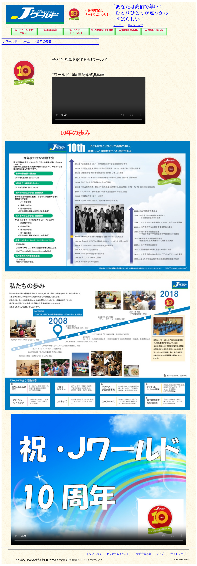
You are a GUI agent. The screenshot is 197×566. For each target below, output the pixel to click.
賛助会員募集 (143, 553)
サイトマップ (135, 25)
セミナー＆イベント (118, 553)
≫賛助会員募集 (128, 30)
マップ (119, 25)
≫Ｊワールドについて (24, 31)
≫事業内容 (50, 30)
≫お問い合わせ (154, 30)
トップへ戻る (94, 553)
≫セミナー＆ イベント (76, 31)
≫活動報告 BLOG (102, 30)
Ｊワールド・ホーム (16, 41)
